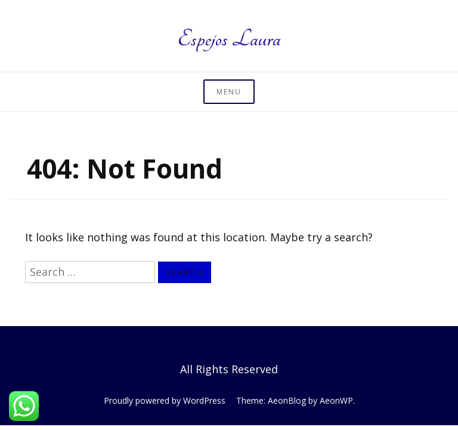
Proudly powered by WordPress (164, 400)
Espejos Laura (229, 39)
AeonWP (336, 400)
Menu (229, 92)
